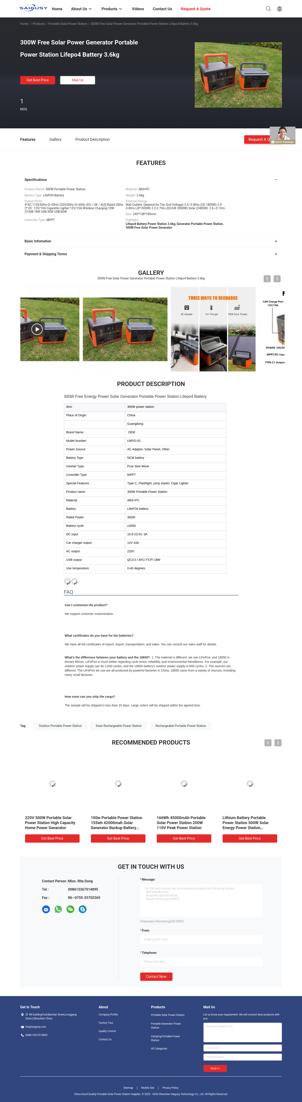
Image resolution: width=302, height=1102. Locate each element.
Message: (148, 879)
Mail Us (77, 80)
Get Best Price (38, 80)
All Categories (159, 1048)
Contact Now (156, 976)
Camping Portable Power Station (165, 1038)
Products (38, 24)
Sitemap (128, 1087)
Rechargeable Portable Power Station (180, 726)
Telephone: (149, 952)
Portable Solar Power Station (67, 24)
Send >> (215, 1068)
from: (146, 930)
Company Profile (108, 1014)
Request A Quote (263, 139)
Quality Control (107, 1031)
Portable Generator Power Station (166, 1025)
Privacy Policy (170, 1087)
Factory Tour (106, 1022)
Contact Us (105, 1039)
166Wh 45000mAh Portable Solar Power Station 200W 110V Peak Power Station (181, 822)
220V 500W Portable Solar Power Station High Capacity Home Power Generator (50, 822)
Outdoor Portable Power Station (60, 726)
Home (24, 24)
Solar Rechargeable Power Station (119, 726)
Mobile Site (147, 1087)
